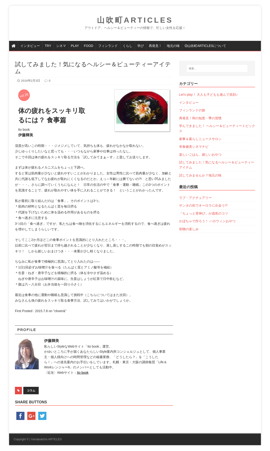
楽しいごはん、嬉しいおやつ (200, 154)
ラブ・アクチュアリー (195, 198)
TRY (48, 46)
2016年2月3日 (30, 80)
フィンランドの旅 (192, 110)
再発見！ (155, 46)
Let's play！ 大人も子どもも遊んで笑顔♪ (208, 94)
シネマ (61, 46)
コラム (31, 390)
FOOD (88, 46)
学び (140, 46)
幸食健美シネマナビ (193, 146)
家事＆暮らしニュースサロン (200, 139)
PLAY (75, 46)
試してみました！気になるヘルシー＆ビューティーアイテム (216, 164)
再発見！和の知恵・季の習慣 (200, 118)
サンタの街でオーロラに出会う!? (203, 205)
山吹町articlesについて (205, 46)
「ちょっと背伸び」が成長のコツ (203, 213)
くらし (127, 46)
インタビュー (30, 46)
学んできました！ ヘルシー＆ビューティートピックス (217, 128)
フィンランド (108, 46)
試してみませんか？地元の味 (200, 175)
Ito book (83, 372)
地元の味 (173, 46)
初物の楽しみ (189, 229)
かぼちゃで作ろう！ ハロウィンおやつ (207, 221)
